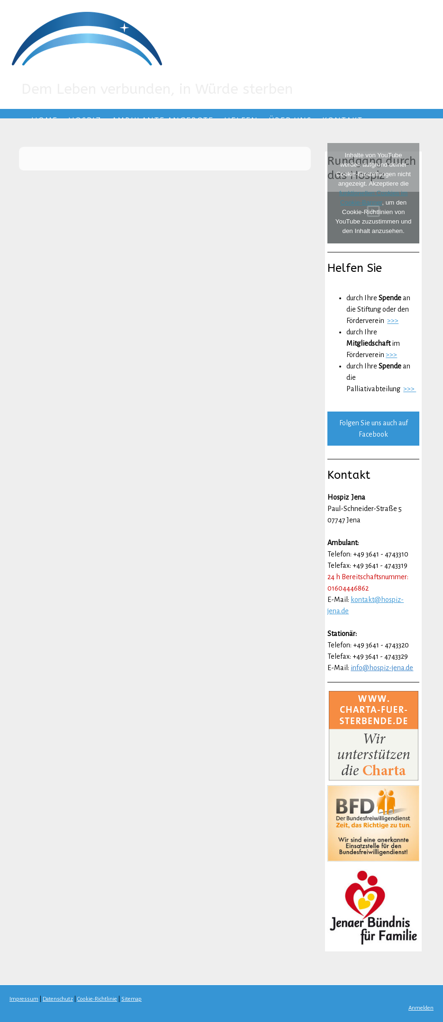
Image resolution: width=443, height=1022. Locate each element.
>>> (392, 320)
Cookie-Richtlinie (97, 999)
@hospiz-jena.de (387, 668)
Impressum (23, 999)
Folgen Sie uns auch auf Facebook (373, 428)
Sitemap (131, 999)
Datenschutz (58, 999)
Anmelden (421, 1008)
